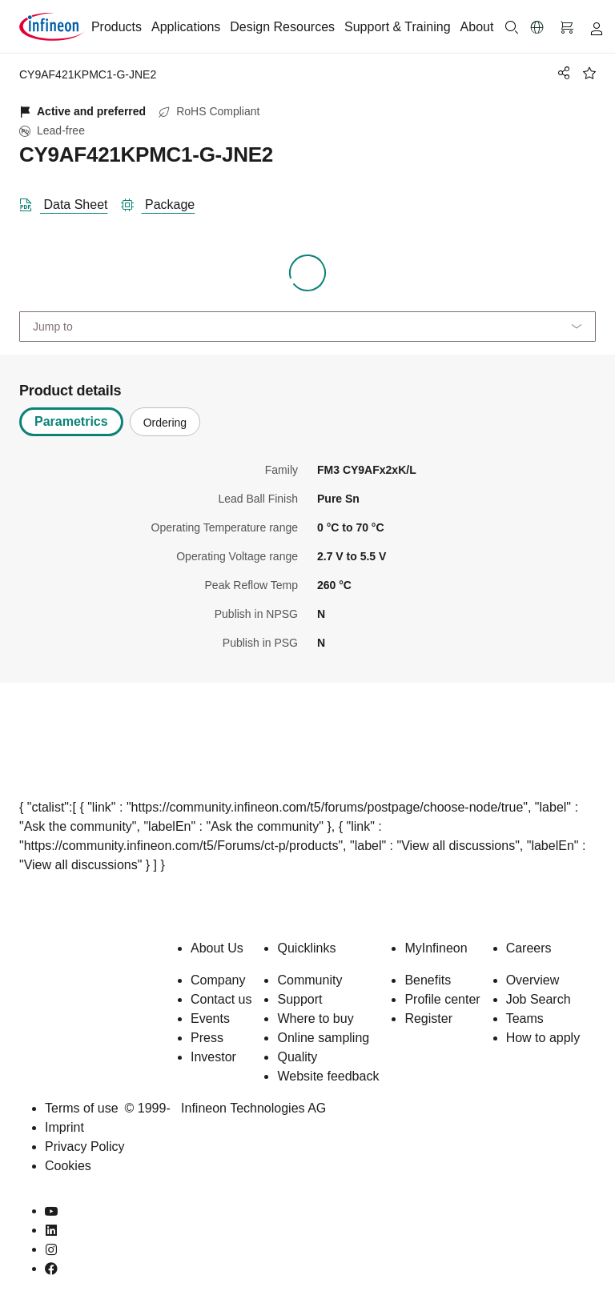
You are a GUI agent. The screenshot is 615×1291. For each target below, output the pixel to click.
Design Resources (282, 27)
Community (309, 980)
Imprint (64, 1127)
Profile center (442, 999)
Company (218, 980)
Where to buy (315, 1018)
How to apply (543, 1037)
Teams (525, 1018)
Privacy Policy (85, 1146)
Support (299, 999)
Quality (297, 1057)
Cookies (68, 1166)
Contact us (221, 999)
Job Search (538, 999)
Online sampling (323, 1037)
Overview (533, 980)
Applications (185, 27)
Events (210, 1018)
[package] (164, 201)
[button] (537, 27)
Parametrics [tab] (71, 421)
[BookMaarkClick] (589, 73)
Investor (213, 1057)
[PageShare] (561, 73)
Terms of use (82, 1108)
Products (116, 27)
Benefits (427, 980)
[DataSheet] (70, 201)
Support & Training (397, 27)
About (477, 27)
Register (428, 1018)
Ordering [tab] (165, 422)
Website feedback (328, 1076)
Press (207, 1037)
